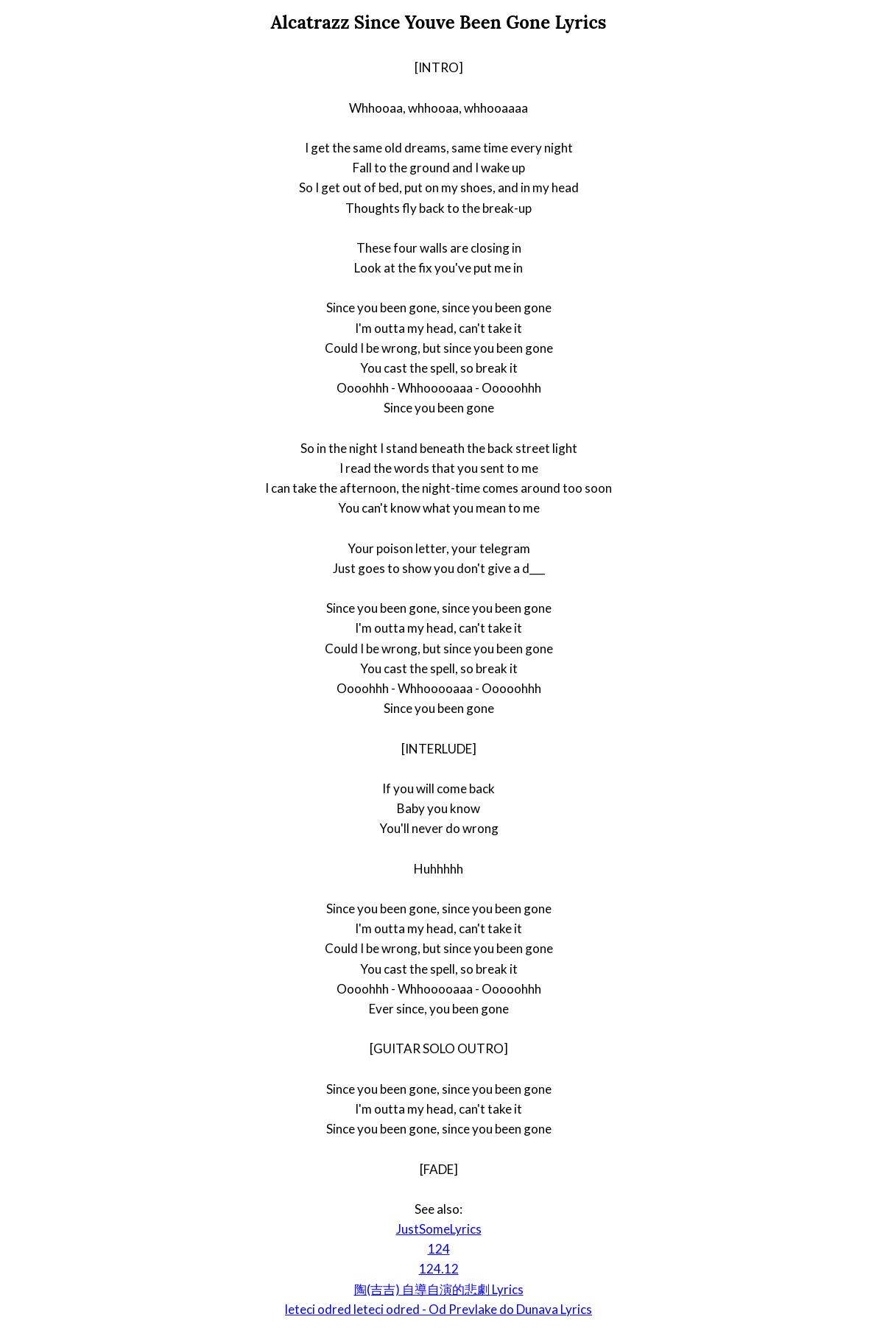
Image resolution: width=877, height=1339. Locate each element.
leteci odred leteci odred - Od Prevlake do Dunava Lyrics (438, 1309)
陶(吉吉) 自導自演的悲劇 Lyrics (439, 1289)
